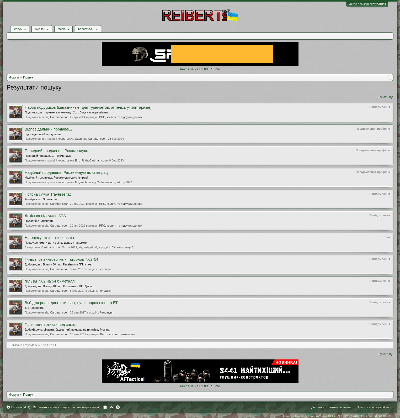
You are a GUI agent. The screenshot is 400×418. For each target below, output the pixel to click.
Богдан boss (83, 182)
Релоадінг (105, 269)
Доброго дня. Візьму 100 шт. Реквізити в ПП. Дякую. (59, 286)
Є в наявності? (34, 307)
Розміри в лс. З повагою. (41, 199)
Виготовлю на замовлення (117, 334)
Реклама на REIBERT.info (200, 69)
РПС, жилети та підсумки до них (120, 117)
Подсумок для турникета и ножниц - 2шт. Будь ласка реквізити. (67, 112)
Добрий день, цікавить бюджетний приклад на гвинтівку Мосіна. (67, 329)
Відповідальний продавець (49, 129)
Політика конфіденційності (374, 407)
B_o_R (79, 160)
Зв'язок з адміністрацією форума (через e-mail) (69, 407)
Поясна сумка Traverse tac (48, 194)
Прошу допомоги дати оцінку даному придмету (56, 242)
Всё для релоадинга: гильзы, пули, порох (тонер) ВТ (71, 303)
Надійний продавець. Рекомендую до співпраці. (67, 172)
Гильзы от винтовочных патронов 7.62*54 (61, 259)
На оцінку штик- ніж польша (49, 238)
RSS (118, 407)
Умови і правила (340, 407)
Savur (79, 138)
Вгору (111, 407)
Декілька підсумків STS (45, 216)
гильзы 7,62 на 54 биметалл (49, 281)
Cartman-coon (59, 117)
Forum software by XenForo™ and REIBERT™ (337, 416)
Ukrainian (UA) (20, 407)
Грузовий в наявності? (39, 220)
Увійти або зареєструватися (367, 4)
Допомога (317, 407)
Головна (105, 407)
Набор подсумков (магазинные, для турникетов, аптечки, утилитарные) (88, 107)
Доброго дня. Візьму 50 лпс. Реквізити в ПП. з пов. (58, 264)
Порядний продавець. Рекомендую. (56, 151)
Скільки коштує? (122, 247)
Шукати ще (385, 97)
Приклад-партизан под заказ (50, 324)
